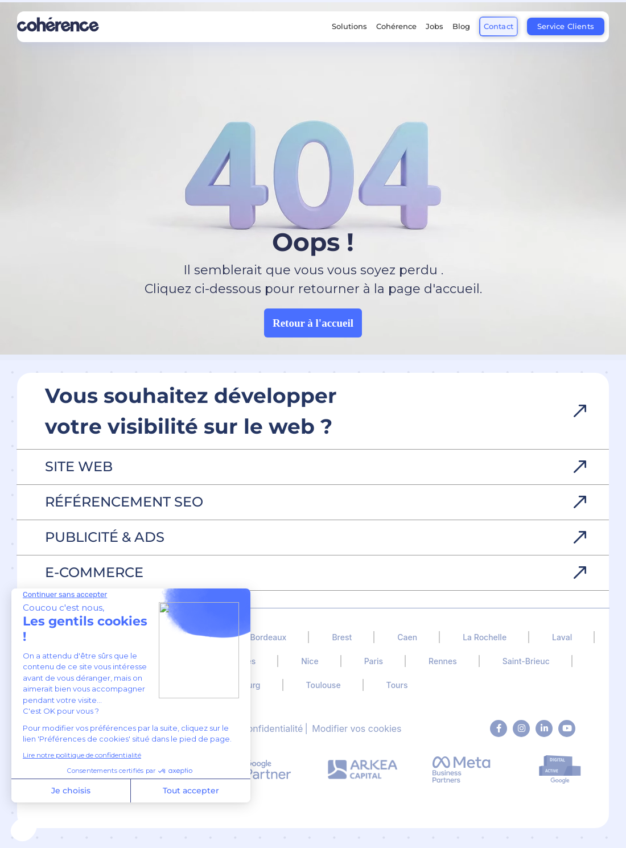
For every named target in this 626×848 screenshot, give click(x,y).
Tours (397, 685)
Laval (562, 637)
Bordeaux (268, 637)
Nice (309, 661)
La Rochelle (484, 637)
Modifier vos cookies (356, 728)
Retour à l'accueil (313, 323)
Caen (407, 637)
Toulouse (323, 685)
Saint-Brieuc (526, 661)
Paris (373, 661)
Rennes (443, 661)
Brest (342, 637)
